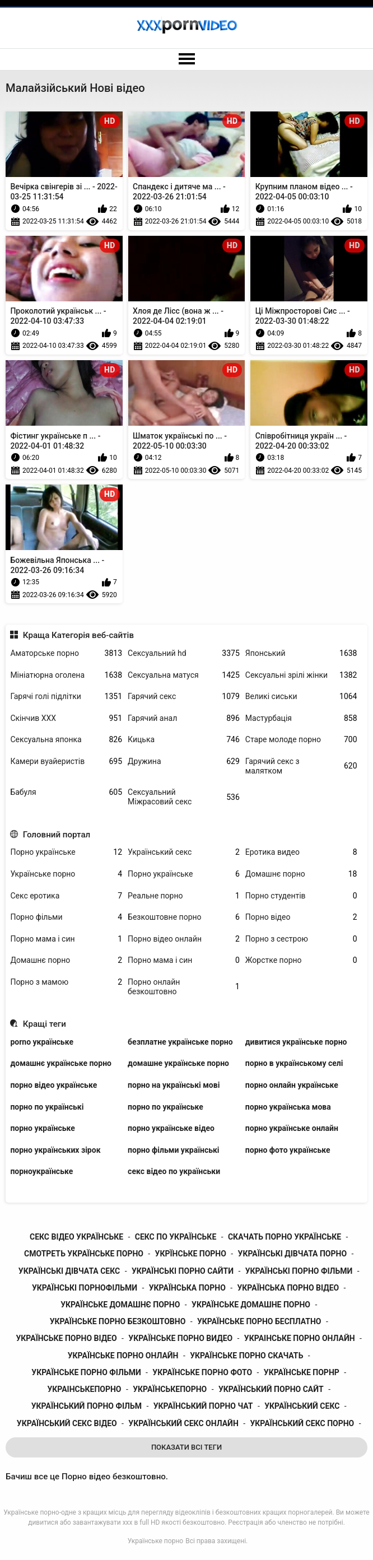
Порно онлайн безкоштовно (184, 986)
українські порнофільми (84, 1287)
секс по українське (176, 1236)
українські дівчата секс (69, 1270)
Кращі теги (44, 1024)
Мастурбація (301, 718)
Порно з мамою (66, 982)
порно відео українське (53, 1085)
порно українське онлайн (291, 1128)
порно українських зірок (55, 1149)
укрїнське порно (190, 1253)
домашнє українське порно (60, 1063)
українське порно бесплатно (259, 1321)
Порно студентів (301, 896)
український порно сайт (271, 1389)
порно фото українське (287, 1149)
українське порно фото (202, 1372)
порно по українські (46, 1106)
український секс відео (67, 1423)
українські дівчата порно (292, 1253)
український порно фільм (86, 1405)
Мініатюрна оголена (66, 675)
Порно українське (66, 852)
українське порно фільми (86, 1372)
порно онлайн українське (291, 1085)
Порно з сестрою (301, 939)
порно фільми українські (173, 1149)
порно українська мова (288, 1106)
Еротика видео (301, 852)
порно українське (42, 1128)
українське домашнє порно (120, 1304)
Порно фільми (66, 917)
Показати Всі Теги (186, 1447)
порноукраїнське (41, 1171)
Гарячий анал (184, 718)
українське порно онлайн (123, 1355)
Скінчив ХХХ (66, 718)
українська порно (187, 1287)
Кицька (184, 739)
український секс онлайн (183, 1423)
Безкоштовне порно (184, 917)
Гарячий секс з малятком (301, 766)
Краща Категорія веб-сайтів (78, 635)
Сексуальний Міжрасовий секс (184, 797)
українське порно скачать (246, 1355)
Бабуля (66, 792)
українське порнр (301, 1372)
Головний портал (56, 835)
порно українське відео (171, 1128)
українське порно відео (66, 1338)
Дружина (184, 761)
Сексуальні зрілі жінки (301, 675)
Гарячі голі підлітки (66, 696)
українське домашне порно (251, 1304)
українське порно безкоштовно (118, 1321)
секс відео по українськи (174, 1171)
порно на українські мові (174, 1085)
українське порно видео (180, 1338)
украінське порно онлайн (299, 1338)
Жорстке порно (301, 960)
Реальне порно (184, 896)
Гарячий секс (184, 696)
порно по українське (165, 1106)
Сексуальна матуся (184, 675)
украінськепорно (84, 1389)
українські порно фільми (299, 1270)
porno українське (41, 1041)
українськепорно (170, 1389)
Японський (301, 653)
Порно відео (301, 917)
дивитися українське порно (296, 1041)
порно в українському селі (294, 1063)
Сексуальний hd (184, 653)
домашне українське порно (178, 1063)
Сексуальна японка (66, 739)
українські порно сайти (183, 1270)
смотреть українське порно (83, 1253)
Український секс (184, 852)
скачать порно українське (284, 1236)
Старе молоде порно (301, 739)
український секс (301, 1405)
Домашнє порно (301, 874)
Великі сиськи (301, 696)
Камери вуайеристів (66, 761)
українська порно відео (288, 1287)
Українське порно (66, 874)
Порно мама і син (66, 939)
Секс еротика (66, 896)
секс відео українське (76, 1236)
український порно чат (203, 1405)
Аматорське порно (66, 653)
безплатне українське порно (180, 1041)
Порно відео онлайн (184, 939)
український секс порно (302, 1423)
